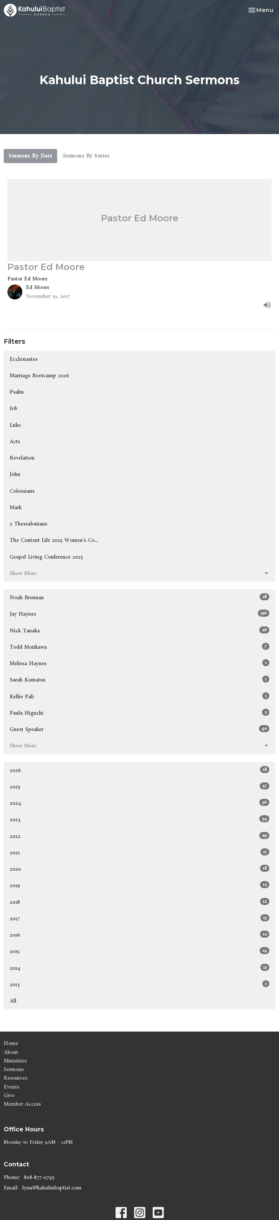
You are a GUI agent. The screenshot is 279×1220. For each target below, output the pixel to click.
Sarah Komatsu (139, 679)
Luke (15, 425)
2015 (139, 951)
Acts (15, 441)
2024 (139, 802)
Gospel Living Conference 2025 (46, 557)
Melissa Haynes (139, 663)
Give (9, 1095)
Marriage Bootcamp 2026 (39, 375)
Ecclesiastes (24, 359)
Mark (16, 507)
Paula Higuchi (139, 712)
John (15, 474)
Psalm (17, 392)
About (11, 1052)
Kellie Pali (139, 696)
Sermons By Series (86, 156)
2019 (139, 885)
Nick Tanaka (139, 630)
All (13, 1001)
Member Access (22, 1104)
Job (13, 408)
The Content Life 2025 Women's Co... (54, 540)
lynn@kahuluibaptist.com (51, 1188)
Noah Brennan (139, 597)
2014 (139, 967)
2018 (139, 901)
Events (11, 1087)
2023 (139, 819)
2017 (139, 918)
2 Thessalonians (28, 524)
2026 (139, 770)
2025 (139, 786)
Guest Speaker (139, 729)
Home (11, 1043)
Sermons (14, 1069)
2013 (139, 984)
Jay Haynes (139, 613)
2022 (139, 836)
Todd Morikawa (139, 646)
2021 (139, 852)
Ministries (15, 1061)
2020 (139, 868)
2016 (139, 934)
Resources (15, 1078)
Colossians (22, 491)
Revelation (22, 458)
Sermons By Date (30, 156)
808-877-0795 (39, 1177)
